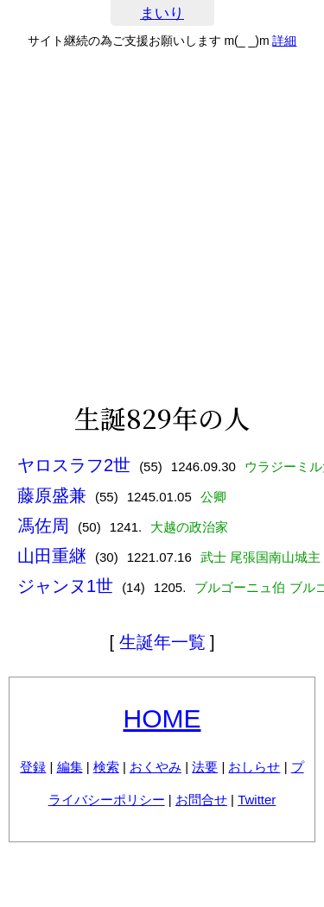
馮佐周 (43, 525)
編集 (70, 766)
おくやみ (155, 766)
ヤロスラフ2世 (73, 465)
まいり (162, 13)
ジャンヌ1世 (65, 585)
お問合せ (201, 799)
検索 (106, 766)
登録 (33, 766)
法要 (205, 766)
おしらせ (254, 766)
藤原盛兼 (51, 495)
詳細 (284, 40)
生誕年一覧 (162, 642)
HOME (162, 718)
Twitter (257, 799)
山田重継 (51, 555)
